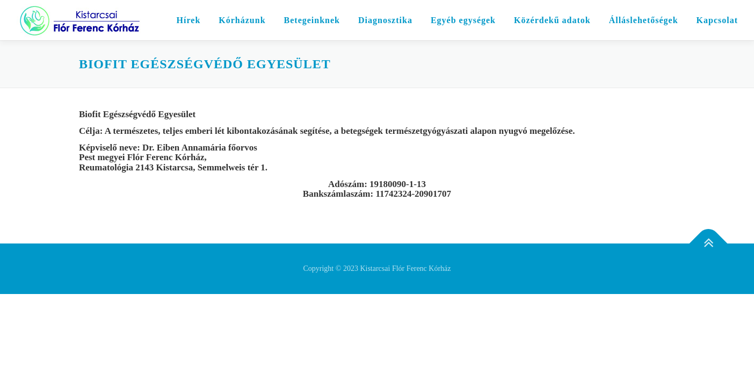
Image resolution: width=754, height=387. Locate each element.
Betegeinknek (312, 20)
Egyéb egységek (463, 20)
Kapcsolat (717, 20)
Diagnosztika (385, 20)
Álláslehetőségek (643, 20)
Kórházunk (242, 20)
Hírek (189, 20)
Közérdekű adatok (552, 20)
